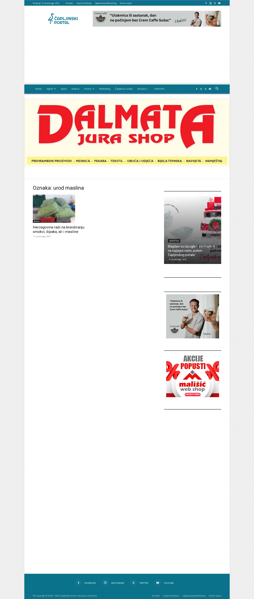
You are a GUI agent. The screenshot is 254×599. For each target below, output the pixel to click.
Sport (64, 88)
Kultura (75, 88)
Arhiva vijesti (126, 3)
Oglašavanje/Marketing (105, 3)
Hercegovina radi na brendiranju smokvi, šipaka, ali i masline (58, 229)
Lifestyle (174, 241)
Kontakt (69, 3)
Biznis (37, 221)
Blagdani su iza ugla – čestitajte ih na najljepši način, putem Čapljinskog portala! (191, 251)
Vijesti (51, 88)
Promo (89, 88)
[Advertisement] (127, 58)
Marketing (104, 88)
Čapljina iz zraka (124, 88)
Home (38, 88)
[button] (217, 89)
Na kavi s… (143, 88)
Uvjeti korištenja (84, 3)
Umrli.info (159, 88)
